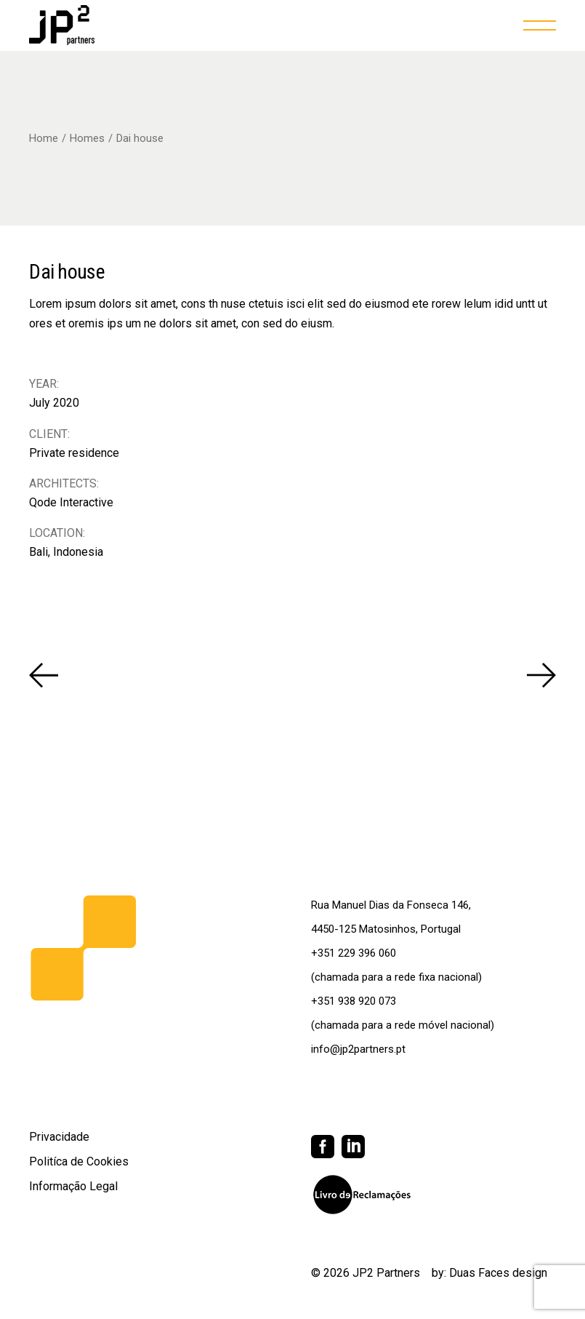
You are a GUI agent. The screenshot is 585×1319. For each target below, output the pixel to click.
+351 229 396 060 (353, 953)
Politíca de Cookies (79, 1161)
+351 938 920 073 (353, 1001)
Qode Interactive (71, 502)
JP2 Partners (386, 1273)
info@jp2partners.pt (358, 1049)
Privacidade (59, 1137)
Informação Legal (73, 1186)
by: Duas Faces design (489, 1273)
